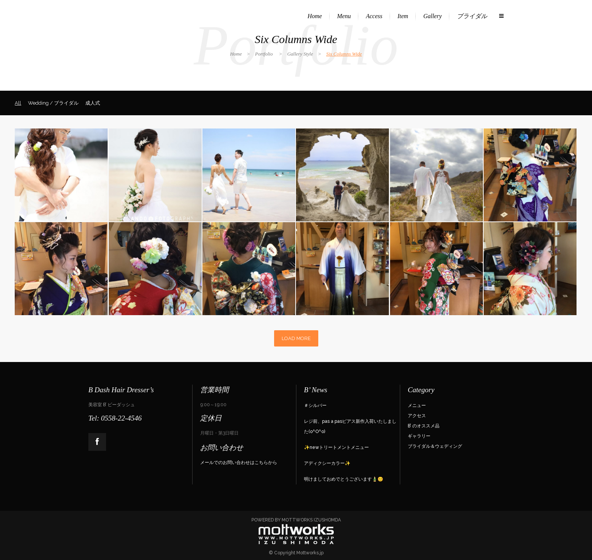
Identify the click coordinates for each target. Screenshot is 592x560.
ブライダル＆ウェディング (435, 446)
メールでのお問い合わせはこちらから (238, 462)
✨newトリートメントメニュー (336, 447)
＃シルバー (315, 405)
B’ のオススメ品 (423, 426)
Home (236, 54)
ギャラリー (419, 436)
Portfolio (264, 54)
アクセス (417, 415)
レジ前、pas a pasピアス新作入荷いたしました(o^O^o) (350, 426)
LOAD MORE (296, 338)
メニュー (417, 405)
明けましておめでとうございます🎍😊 (343, 479)
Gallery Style (300, 54)
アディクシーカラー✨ (327, 463)
